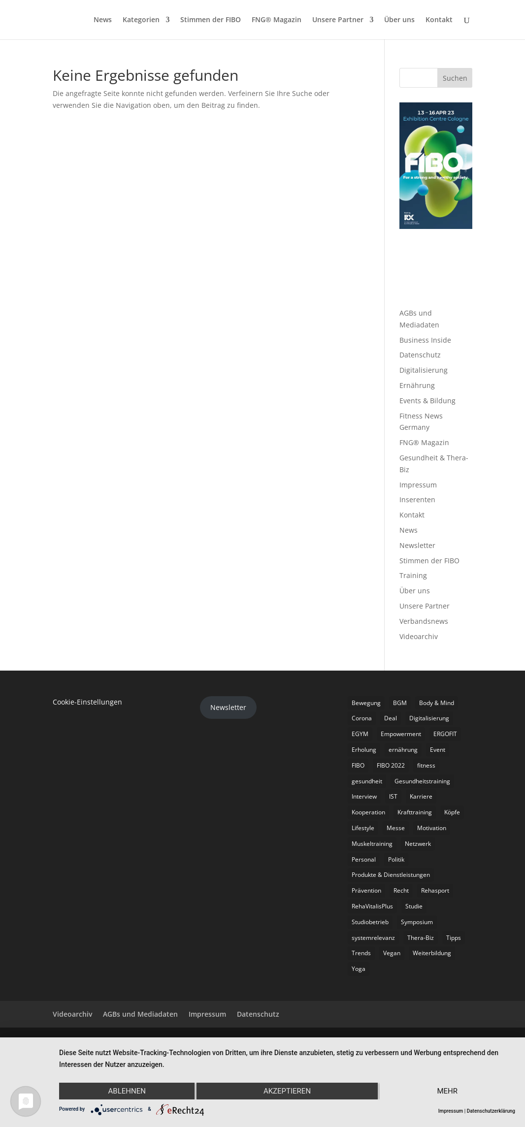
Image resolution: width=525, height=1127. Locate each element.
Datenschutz (420, 354)
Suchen (455, 78)
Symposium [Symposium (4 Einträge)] (417, 922)
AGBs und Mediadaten (140, 1014)
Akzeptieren (287, 1091)
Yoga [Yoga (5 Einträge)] (358, 969)
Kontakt (439, 20)
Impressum (418, 484)
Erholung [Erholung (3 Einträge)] (364, 749)
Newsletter (417, 545)
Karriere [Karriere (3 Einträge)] (421, 796)
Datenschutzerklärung (491, 1111)
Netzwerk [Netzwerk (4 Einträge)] (418, 843)
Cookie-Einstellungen (87, 702)
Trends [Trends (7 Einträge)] (361, 953)
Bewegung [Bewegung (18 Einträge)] (366, 703)
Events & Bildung (427, 400)
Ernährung (417, 385)
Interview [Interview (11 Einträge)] (364, 796)
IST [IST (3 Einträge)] (393, 796)
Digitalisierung (423, 370)
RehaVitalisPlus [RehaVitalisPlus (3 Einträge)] (372, 906)
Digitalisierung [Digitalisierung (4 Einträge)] (429, 718)
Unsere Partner (337, 20)
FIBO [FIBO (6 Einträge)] (358, 765)
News (103, 20)
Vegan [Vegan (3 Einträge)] (391, 953)
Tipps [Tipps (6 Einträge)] (453, 938)
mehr (447, 1091)
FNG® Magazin (276, 20)
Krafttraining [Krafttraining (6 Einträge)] (414, 812)
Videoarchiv (418, 636)
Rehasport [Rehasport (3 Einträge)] (435, 890)
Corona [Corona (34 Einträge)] (362, 718)
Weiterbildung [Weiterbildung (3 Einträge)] (432, 953)
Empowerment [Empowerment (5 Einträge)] (401, 734)
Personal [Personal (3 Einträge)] (364, 859)
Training (413, 575)
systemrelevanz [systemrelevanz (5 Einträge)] (373, 938)
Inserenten (417, 499)
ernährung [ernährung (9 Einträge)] (403, 749)
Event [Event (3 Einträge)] (437, 749)
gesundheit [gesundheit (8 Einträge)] (367, 781)
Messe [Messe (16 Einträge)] (396, 828)
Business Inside (425, 340)
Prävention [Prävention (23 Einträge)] (366, 890)
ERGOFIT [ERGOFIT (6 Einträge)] (445, 734)
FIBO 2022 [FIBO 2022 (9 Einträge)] (391, 765)
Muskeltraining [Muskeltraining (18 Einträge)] (372, 843)
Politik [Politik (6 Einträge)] (396, 859)
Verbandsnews (423, 621)
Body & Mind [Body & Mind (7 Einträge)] (436, 703)
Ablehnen (127, 1091)
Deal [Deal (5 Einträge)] (390, 718)
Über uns (399, 20)
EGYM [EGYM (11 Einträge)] (360, 734)
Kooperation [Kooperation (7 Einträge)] (368, 812)
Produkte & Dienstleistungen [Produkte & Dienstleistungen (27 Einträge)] (391, 874)
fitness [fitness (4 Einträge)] (426, 765)
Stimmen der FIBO (210, 20)
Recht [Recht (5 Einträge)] (401, 890)
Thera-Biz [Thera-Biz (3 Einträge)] (420, 938)
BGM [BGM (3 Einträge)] (400, 703)
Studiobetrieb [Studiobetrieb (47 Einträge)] (370, 922)
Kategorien (141, 20)
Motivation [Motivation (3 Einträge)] (431, 828)
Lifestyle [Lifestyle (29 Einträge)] (363, 828)
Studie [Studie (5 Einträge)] (414, 906)
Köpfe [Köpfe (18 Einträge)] (452, 812)
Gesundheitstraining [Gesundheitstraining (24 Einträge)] (422, 781)
